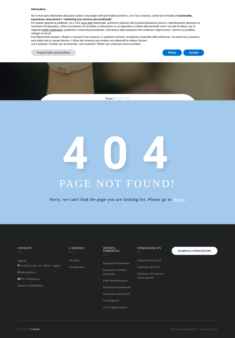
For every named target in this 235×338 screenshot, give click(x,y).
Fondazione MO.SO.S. (148, 267)
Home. (179, 199)
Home (60, 12)
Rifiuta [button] (172, 328)
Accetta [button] (193, 328)
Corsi (100, 12)
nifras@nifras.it (29, 272)
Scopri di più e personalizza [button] (53, 328)
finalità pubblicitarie (52, 305)
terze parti (86, 298)
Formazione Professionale (116, 263)
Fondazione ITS (162, 12)
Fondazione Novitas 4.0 (149, 260)
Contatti (190, 12)
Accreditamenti (76, 267)
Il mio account (214, 12)
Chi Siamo (79, 12)
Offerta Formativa (128, 12)
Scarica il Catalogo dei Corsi (194, 252)
